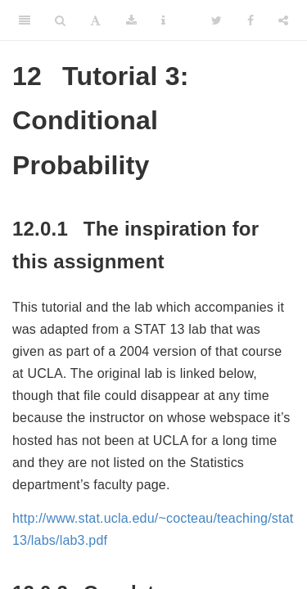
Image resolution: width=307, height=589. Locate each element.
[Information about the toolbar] (163, 20)
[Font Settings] (95, 20)
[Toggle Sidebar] (25, 20)
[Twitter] (216, 20)
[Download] (131, 20)
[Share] (283, 20)
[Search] (60, 20)
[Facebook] (250, 20)
